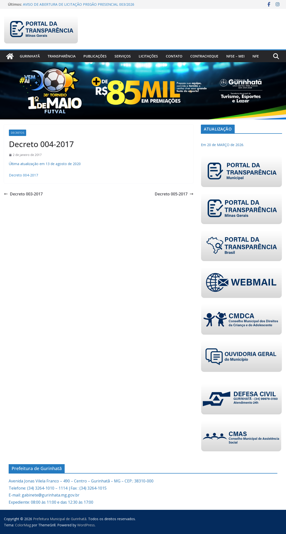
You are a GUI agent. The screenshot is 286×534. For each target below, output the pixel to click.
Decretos (17, 132)
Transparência (62, 56)
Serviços (122, 56)
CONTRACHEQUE (204, 56)
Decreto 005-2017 (174, 194)
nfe (255, 56)
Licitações (148, 56)
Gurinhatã (30, 56)
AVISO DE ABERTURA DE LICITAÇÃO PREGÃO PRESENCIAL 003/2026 (78, 4)
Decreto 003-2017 (23, 194)
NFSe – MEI (235, 56)
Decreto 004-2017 (23, 175)
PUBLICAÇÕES (95, 56)
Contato (174, 56)
